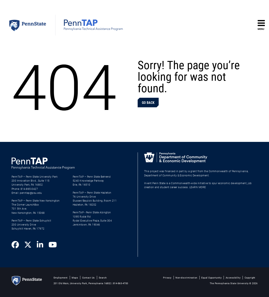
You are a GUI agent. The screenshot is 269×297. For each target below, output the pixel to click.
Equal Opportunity (211, 277)
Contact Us (88, 277)
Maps (75, 277)
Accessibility (233, 277)
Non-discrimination (186, 277)
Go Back (148, 102)
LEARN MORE (197, 187)
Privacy (167, 277)
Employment (61, 277)
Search (103, 277)
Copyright (250, 277)
